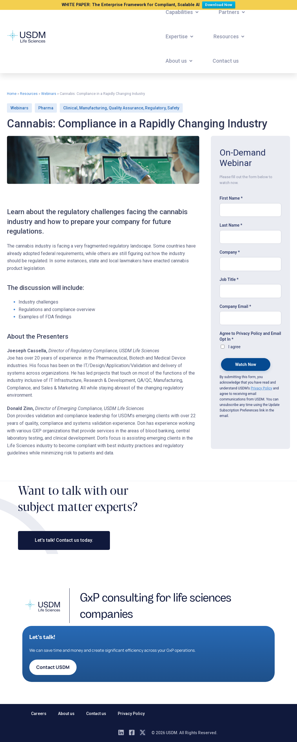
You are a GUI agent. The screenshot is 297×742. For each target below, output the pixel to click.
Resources (29, 94)
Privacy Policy (131, 713)
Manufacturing (93, 108)
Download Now (220, 4)
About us (66, 713)
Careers (38, 713)
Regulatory (155, 108)
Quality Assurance (126, 108)
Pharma (45, 108)
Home (12, 94)
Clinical (70, 108)
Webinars (48, 94)
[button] (182, 12)
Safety (173, 108)
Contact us (96, 713)
